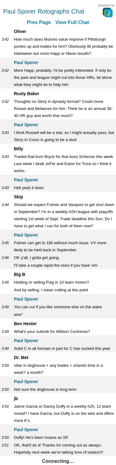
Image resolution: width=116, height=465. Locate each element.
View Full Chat (72, 22)
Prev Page (39, 22)
